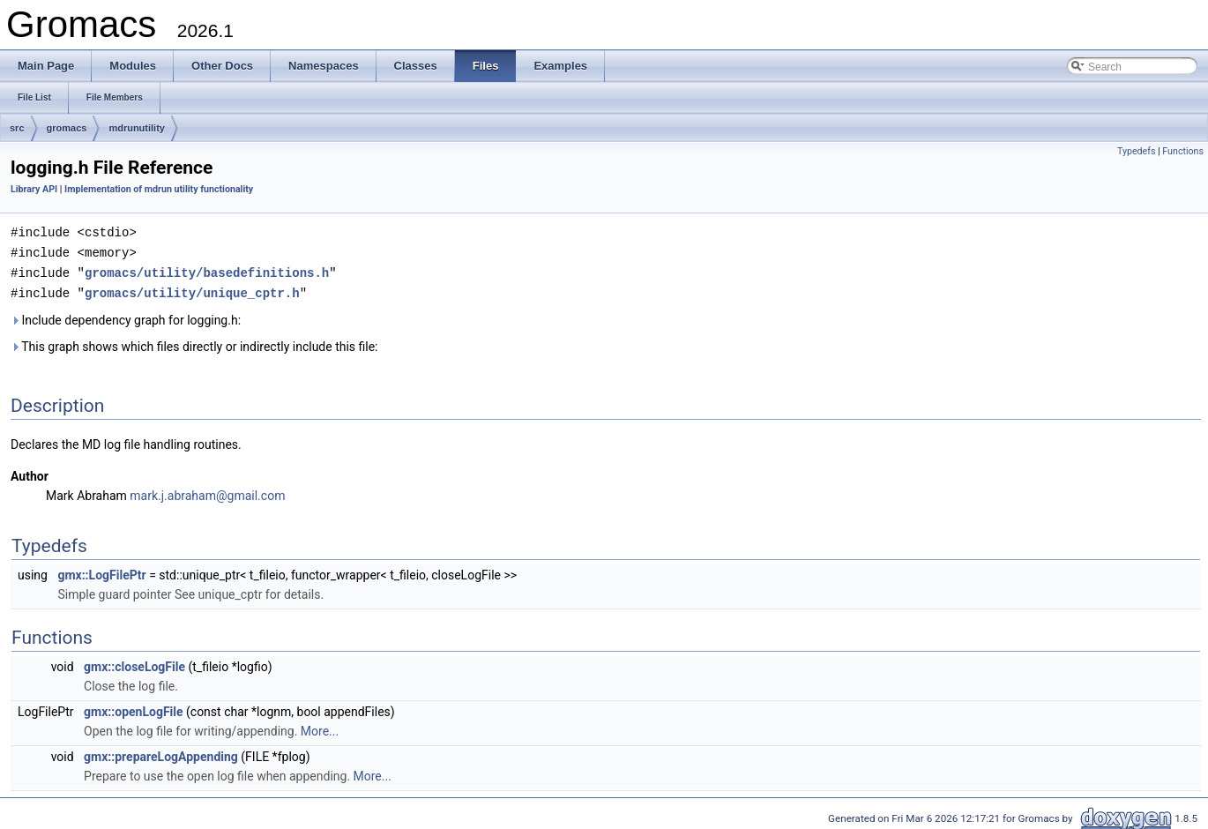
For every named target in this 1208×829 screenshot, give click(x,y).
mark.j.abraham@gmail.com (207, 492)
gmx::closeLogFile (134, 663)
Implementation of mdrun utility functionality (158, 189)
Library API (34, 189)
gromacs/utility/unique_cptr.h (192, 289)
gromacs (67, 128)
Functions (1183, 151)
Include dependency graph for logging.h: (126, 317)
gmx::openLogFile (133, 708)
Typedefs (1136, 151)
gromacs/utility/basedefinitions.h (207, 270)
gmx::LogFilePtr (101, 571)
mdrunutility (136, 128)
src (17, 128)
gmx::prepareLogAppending (161, 753)
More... (320, 728)
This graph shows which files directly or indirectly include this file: (194, 343)
